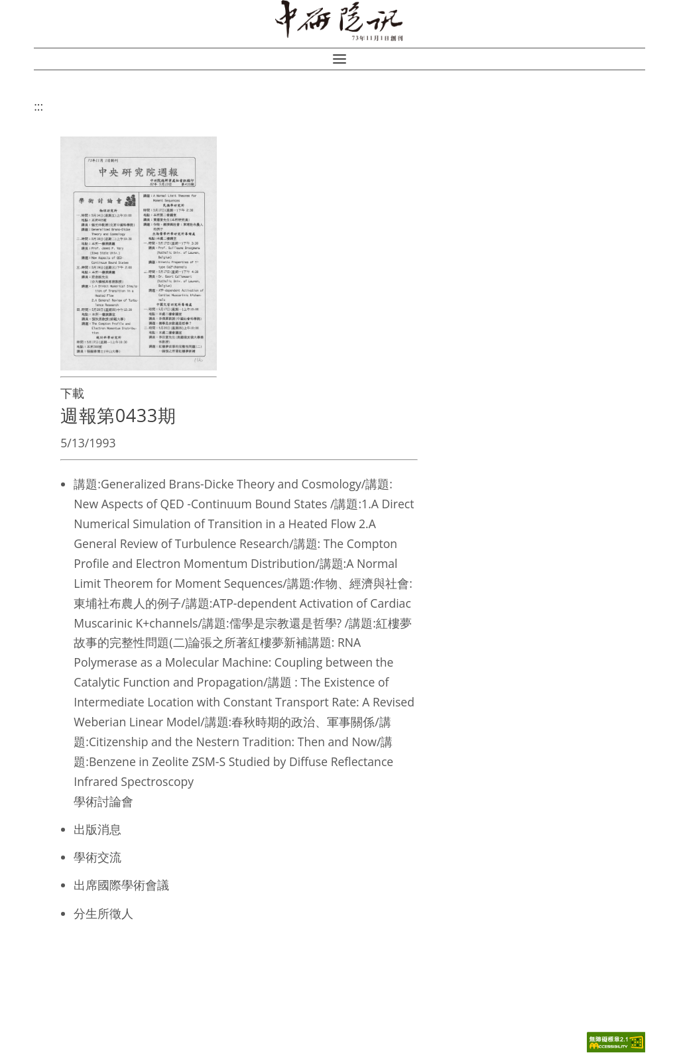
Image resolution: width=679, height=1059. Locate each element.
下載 (72, 393)
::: (38, 106)
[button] (339, 59)
